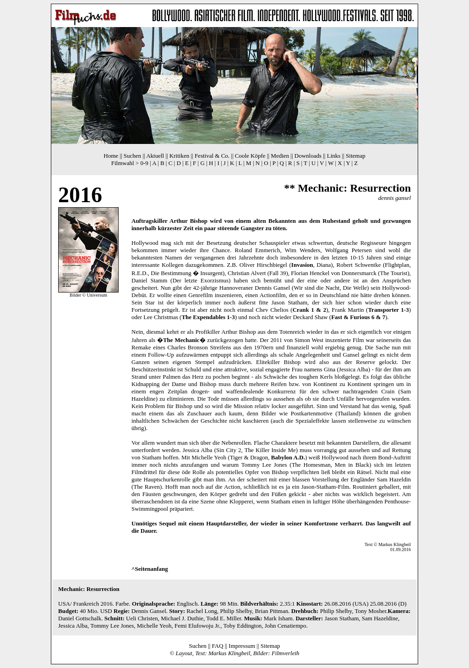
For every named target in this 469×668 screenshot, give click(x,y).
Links (334, 155)
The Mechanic (181, 340)
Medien (280, 155)
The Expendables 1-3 (207, 317)
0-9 (144, 163)
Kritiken (179, 155)
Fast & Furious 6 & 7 (358, 317)
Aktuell (155, 155)
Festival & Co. (212, 155)
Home (111, 155)
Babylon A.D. (288, 457)
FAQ (218, 645)
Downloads (308, 155)
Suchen (132, 155)
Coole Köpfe (250, 155)
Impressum (242, 645)
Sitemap (355, 155)
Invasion (302, 264)
